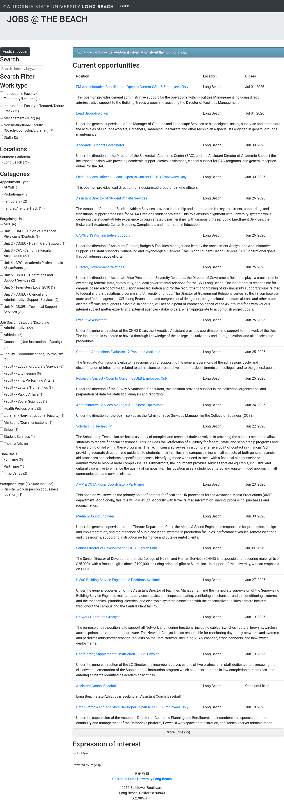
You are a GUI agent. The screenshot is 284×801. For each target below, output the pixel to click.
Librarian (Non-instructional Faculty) (34, 415)
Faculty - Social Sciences (25, 401)
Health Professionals (22, 408)
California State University (142, 779)
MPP (10, 224)
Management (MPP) (22, 118)
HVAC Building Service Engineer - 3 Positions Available (118, 580)
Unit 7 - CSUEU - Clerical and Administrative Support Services (31, 297)
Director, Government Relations (100, 267)
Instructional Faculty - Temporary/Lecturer (22, 96)
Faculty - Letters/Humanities (28, 387)
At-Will (11, 187)
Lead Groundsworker (92, 113)
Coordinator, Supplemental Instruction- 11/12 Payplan (117, 654)
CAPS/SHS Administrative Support (103, 235)
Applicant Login (15, 51)
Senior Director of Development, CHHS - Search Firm (116, 548)
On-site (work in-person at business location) (31, 492)
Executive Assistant (91, 320)
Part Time (14, 466)
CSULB (124, 5)
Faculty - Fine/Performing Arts (29, 380)
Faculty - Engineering (22, 373)
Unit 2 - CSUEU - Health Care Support (35, 243)
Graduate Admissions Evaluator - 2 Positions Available (118, 352)
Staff (11, 137)
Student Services (19, 437)
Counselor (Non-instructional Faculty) (33, 344)
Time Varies (15, 473)
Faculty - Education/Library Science (33, 366)
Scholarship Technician (94, 426)
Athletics (13, 335)
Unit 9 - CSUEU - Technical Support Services (30, 309)
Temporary (15, 201)
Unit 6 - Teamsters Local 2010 (29, 287)
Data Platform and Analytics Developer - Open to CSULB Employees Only (132, 707)
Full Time (14, 459)
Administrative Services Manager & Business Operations (119, 405)
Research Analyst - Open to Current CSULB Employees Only (122, 378)
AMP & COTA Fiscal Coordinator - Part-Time (110, 484)
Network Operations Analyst (98, 617)
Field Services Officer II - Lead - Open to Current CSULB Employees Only (131, 177)
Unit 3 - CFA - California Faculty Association (28, 253)
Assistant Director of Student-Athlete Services (111, 198)
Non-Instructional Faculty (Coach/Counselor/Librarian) (28, 128)
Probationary (16, 194)
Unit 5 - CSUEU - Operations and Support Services (28, 277)
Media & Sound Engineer (95, 516)
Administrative (18, 328)
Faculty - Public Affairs (23, 394)
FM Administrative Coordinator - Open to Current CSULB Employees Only (132, 87)
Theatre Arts (16, 444)
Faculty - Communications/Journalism (33, 356)
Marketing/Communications (28, 422)
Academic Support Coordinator (100, 145)
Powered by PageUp (87, 765)
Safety (11, 429)
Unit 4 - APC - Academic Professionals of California (33, 265)
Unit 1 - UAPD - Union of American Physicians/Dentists (30, 234)
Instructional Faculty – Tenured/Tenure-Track (34, 108)
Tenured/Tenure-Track (24, 208)
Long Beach (16, 162)
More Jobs (178, 732)
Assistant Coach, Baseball (96, 686)
